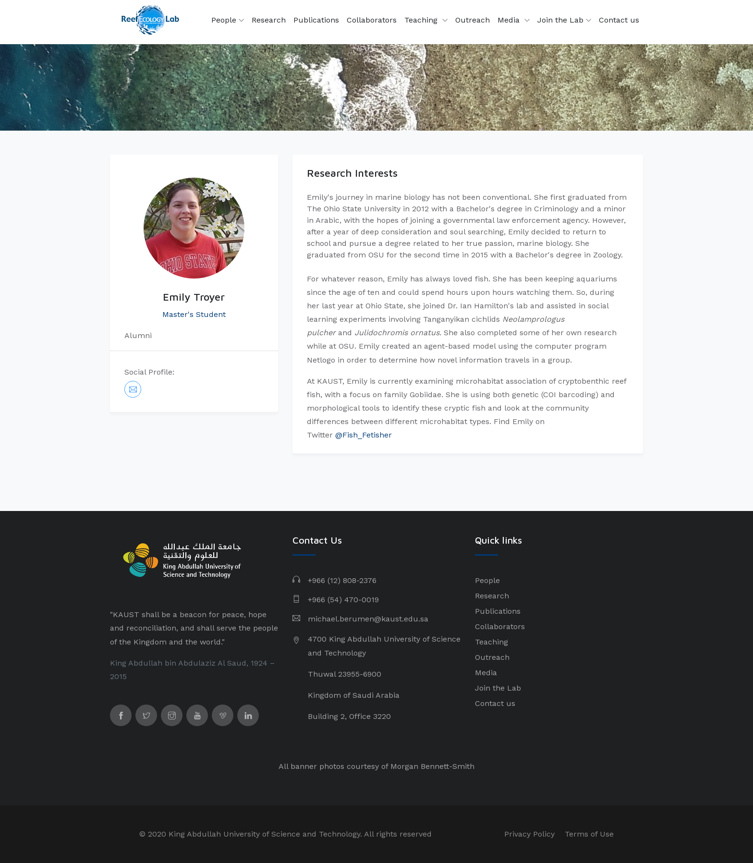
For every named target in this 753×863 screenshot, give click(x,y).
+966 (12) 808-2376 (342, 580)
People (227, 20)
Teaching (422, 19)
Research (269, 19)
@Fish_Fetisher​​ (363, 434)
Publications (316, 19)
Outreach (472, 19)
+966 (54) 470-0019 (343, 599)
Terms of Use (589, 834)
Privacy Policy (529, 834)
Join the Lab (564, 20)
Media (510, 19)
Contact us (619, 19)
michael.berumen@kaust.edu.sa (368, 618)
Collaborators (372, 19)
